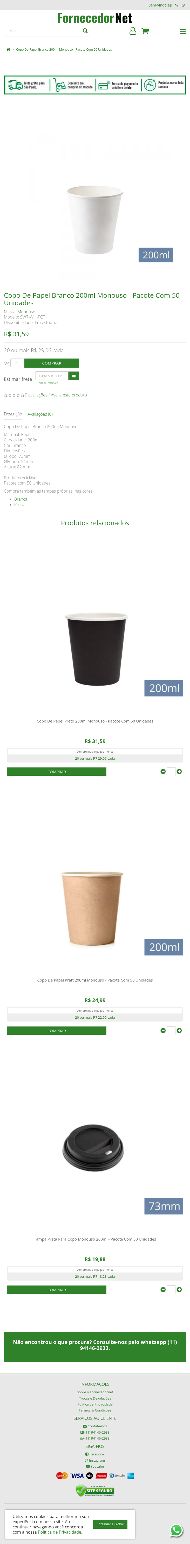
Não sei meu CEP (48, 383)
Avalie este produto (69, 395)
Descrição (13, 414)
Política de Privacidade (95, 1404)
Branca (20, 499)
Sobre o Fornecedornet (95, 1392)
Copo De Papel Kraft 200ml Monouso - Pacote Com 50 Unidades (95, 980)
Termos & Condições (95, 1410)
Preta (19, 504)
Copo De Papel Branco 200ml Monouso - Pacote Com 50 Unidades (64, 49)
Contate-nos (95, 1426)
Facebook (94, 1454)
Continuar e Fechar (110, 1524)
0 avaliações (36, 395)
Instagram (95, 1460)
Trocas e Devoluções (95, 1398)
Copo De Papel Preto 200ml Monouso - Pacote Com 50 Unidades (95, 721)
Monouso (26, 312)
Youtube (95, 1466)
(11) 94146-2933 (95, 1432)
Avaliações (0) (40, 414)
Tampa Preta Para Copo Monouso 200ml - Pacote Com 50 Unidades (95, 1239)
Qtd (6, 363)
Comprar (51, 363)
